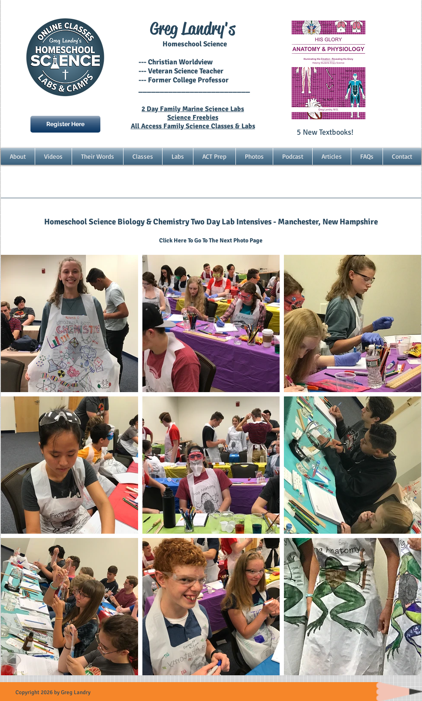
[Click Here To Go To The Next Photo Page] (211, 240)
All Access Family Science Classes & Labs (193, 126)
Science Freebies (192, 117)
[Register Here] (65, 124)
